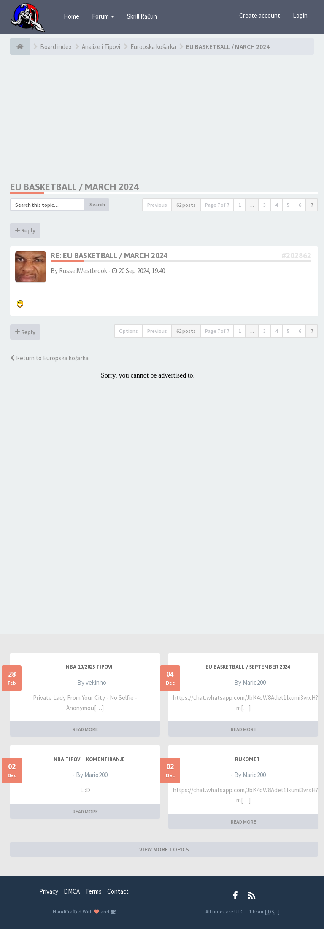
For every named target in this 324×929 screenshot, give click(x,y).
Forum (103, 16)
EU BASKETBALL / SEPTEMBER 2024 (247, 667)
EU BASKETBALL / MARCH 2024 (228, 47)
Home (71, 16)
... (252, 205)
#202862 (296, 255)
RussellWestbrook (83, 271)
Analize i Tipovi (101, 47)
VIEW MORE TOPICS (164, 849)
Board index (56, 47)
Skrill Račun (142, 16)
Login (300, 15)
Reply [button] (25, 230)
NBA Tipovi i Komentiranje (89, 759)
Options (128, 331)
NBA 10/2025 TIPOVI (89, 667)
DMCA (72, 891)
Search (97, 204)
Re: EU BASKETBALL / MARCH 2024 (109, 255)
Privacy (48, 891)
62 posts (186, 205)
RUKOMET (247, 759)
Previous (157, 205)
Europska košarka (153, 47)
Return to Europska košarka (49, 358)
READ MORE (85, 729)
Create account (259, 15)
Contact (118, 891)
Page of (217, 205)
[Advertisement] (164, 118)
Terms (93, 891)
